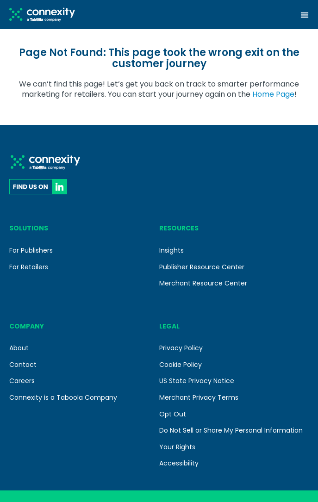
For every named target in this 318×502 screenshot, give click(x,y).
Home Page (273, 94)
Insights (171, 250)
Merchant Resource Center (203, 283)
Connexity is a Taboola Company (63, 397)
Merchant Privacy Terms (198, 397)
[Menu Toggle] (304, 15)
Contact (23, 364)
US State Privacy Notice (196, 380)
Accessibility (179, 463)
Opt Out (172, 414)
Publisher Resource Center (201, 267)
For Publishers (31, 250)
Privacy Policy (181, 348)
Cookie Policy (180, 364)
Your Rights (177, 447)
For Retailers (28, 267)
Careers (22, 380)
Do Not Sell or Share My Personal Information (231, 430)
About (19, 348)
